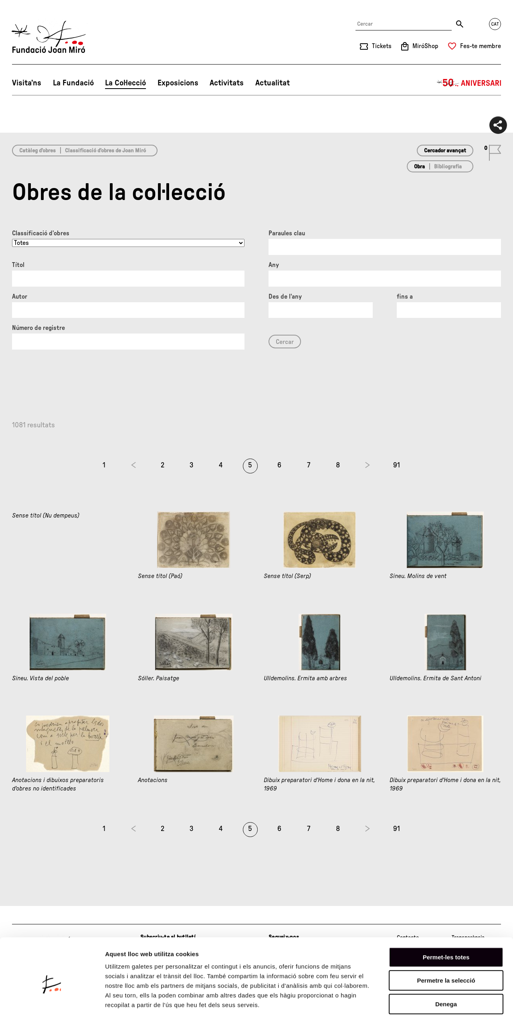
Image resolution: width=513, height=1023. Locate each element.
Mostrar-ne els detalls (461, 1007)
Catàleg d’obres (37, 151)
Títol (18, 265)
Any (274, 265)
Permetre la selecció (446, 948)
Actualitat (272, 83)
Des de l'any (285, 296)
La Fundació (73, 83)
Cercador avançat (445, 151)
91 (396, 465)
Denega (446, 971)
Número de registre (38, 328)
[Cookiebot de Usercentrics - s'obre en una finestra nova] (52, 1007)
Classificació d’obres (40, 233)
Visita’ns (26, 83)
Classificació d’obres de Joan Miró (105, 151)
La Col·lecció (125, 83)
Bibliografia (448, 167)
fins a (405, 296)
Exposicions (178, 83)
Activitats (227, 83)
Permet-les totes (446, 925)
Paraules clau (287, 233)
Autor (19, 296)
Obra (419, 167)
